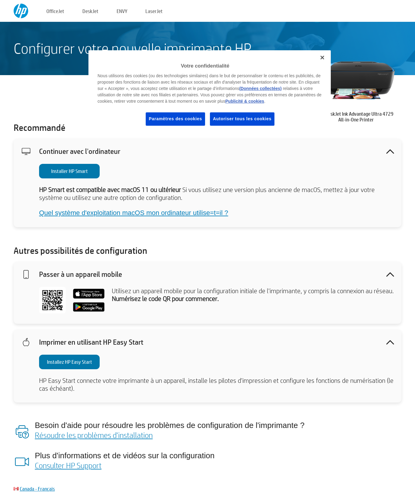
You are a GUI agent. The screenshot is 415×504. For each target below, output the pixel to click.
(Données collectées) (260, 88)
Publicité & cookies (244, 101)
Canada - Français (37, 488)
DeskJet (90, 11)
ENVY (122, 11)
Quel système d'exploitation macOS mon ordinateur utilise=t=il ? (133, 213)
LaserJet (154, 11)
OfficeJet (55, 11)
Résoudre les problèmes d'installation (94, 435)
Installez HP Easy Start (69, 361)
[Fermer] (322, 57)
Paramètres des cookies (175, 118)
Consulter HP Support (68, 465)
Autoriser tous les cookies (242, 118)
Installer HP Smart (69, 170)
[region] (209, 92)
